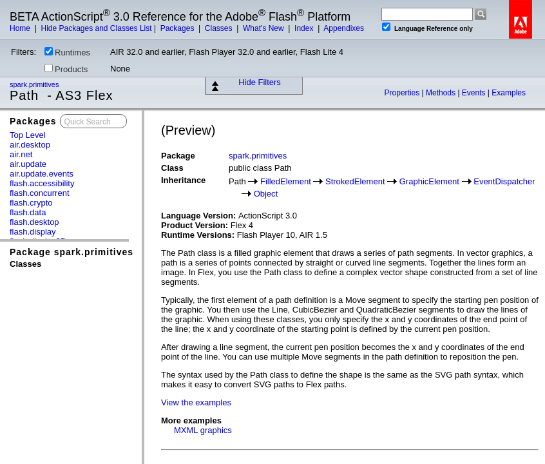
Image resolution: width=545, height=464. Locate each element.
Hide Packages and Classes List (96, 28)
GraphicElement (429, 181)
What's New (264, 28)
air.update (28, 164)
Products (66, 69)
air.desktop (30, 145)
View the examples (196, 402)
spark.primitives (35, 84)
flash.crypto (31, 203)
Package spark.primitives (71, 252)
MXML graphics (203, 430)
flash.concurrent (40, 193)
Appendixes (343, 28)
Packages (178, 28)
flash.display (33, 232)
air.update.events (41, 174)
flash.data (28, 212)
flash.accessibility (42, 183)
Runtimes (67, 52)
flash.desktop (34, 222)
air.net (21, 154)
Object (266, 193)
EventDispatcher (504, 181)
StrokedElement (355, 181)
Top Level (28, 135)
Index (305, 28)
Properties (403, 92)
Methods (441, 92)
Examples (509, 92)
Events (475, 92)
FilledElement (285, 181)
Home (21, 28)
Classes (219, 28)
